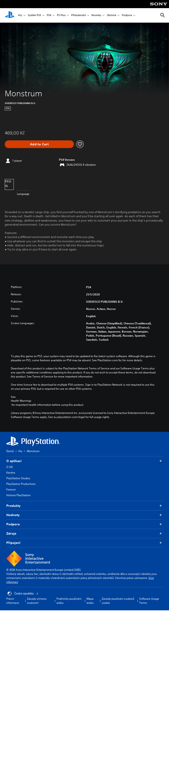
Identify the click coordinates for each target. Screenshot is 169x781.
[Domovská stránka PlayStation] (9, 15)
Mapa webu (90, 601)
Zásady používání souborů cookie (118, 601)
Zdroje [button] (84, 533)
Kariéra (10, 472)
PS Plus (61, 15)
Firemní (11, 489)
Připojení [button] (84, 543)
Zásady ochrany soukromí (37, 601)
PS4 (49, 15)
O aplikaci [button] (84, 461)
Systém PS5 (34, 15)
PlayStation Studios (18, 478)
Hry (20, 15)
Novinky (96, 15)
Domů (10, 451)
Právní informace (12, 601)
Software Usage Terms (149, 601)
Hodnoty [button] (84, 515)
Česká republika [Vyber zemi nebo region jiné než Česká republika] (22, 593)
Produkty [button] (84, 506)
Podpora (127, 15)
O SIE (9, 467)
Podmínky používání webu (68, 601)
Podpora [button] (84, 524)
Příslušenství (78, 15)
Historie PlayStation (18, 495)
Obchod (111, 15)
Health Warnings (21, 401)
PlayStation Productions (21, 484)
